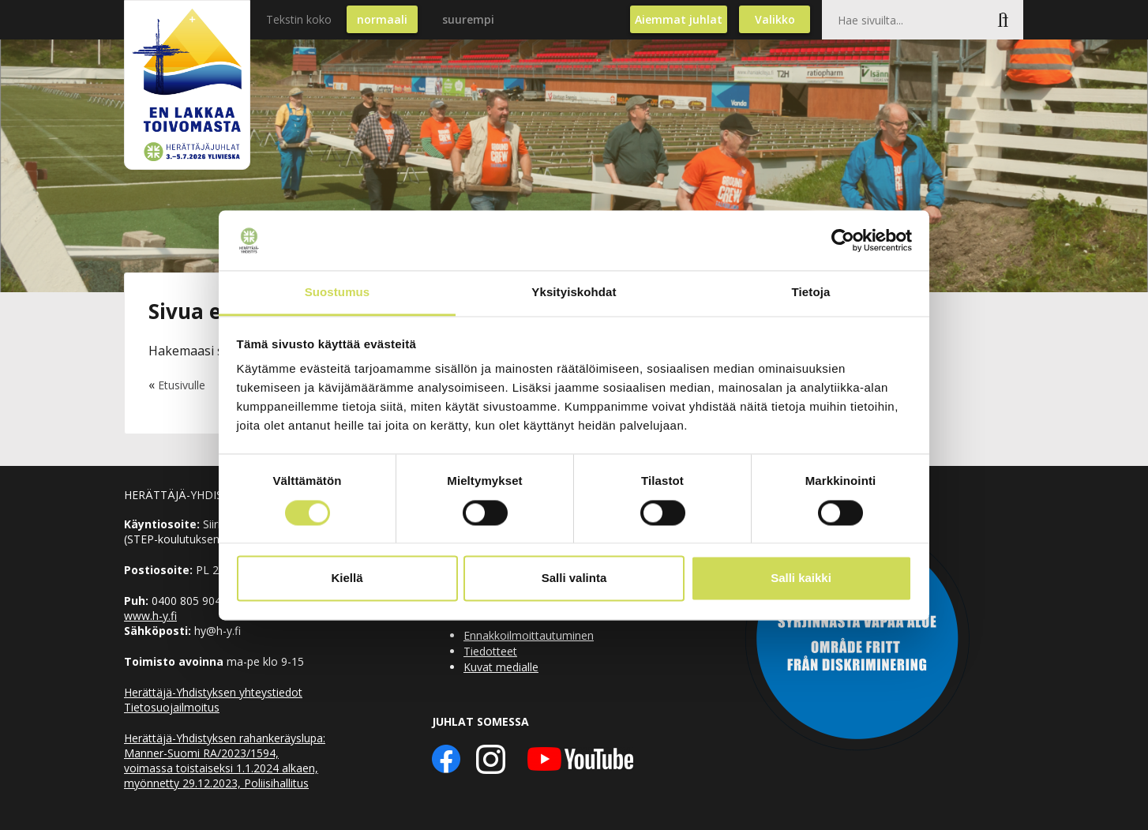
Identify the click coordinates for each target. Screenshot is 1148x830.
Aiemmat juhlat (678, 19)
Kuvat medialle (500, 666)
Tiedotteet (490, 651)
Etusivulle (181, 384)
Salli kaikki (801, 578)
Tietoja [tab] (811, 292)
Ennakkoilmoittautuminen (528, 635)
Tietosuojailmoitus (171, 707)
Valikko (775, 19)
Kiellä (346, 578)
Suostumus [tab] (337, 292)
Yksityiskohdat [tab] (573, 292)
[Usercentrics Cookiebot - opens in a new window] (843, 240)
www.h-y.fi (150, 615)
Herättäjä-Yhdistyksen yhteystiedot (213, 692)
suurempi (468, 19)
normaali (382, 19)
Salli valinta (574, 578)
